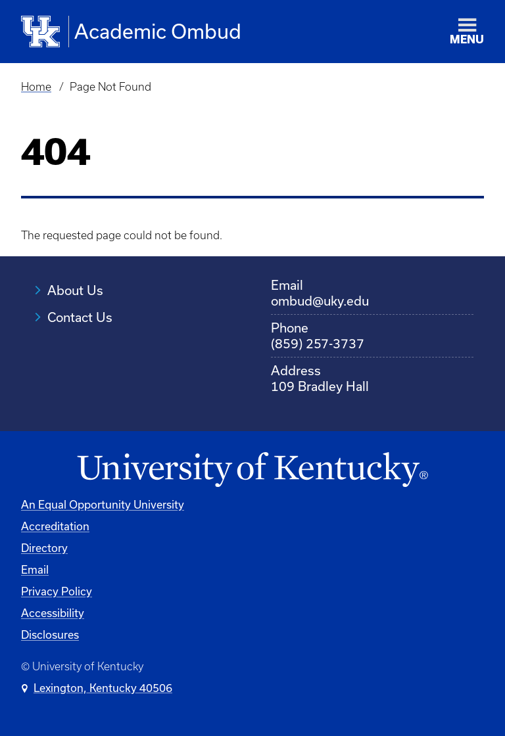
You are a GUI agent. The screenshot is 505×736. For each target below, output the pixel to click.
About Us (75, 290)
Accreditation (55, 526)
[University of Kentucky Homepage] (252, 470)
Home (36, 87)
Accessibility (52, 613)
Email (35, 569)
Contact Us (79, 317)
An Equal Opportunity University (102, 504)
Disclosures (50, 634)
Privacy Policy (56, 591)
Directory (44, 547)
